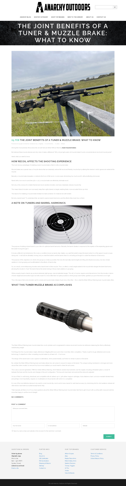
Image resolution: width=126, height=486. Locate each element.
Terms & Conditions (97, 453)
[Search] (115, 7)
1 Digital (40, 144)
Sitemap (41, 465)
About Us (42, 456)
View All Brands (69, 473)
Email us (15, 468)
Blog (40, 453)
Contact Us (42, 468)
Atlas (66, 456)
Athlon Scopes (69, 453)
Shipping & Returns (45, 463)
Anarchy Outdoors (30, 144)
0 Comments (49, 144)
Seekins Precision (70, 463)
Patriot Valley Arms (70, 461)
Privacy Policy (95, 456)
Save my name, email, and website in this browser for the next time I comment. (37, 431)
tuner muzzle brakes (69, 148)
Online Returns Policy (97, 458)
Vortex (67, 470)
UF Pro (67, 468)
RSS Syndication (44, 461)
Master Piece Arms (70, 458)
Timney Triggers (70, 465)
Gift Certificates (43, 458)
